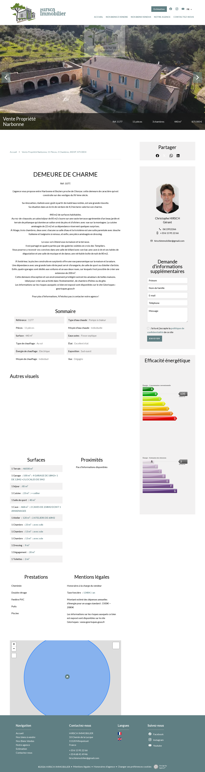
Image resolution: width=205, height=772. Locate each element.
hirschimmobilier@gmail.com (169, 240)
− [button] (14, 649)
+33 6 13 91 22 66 (169, 233)
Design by (159, 767)
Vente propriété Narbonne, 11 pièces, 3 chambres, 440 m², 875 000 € (54, 152)
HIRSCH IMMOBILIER (81, 733)
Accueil (13, 152)
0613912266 (169, 229)
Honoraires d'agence (104, 766)
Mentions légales (82, 766)
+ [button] (14, 644)
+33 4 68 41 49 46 (78, 754)
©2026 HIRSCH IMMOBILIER (54, 766)
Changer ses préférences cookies (134, 766)
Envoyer (154, 339)
